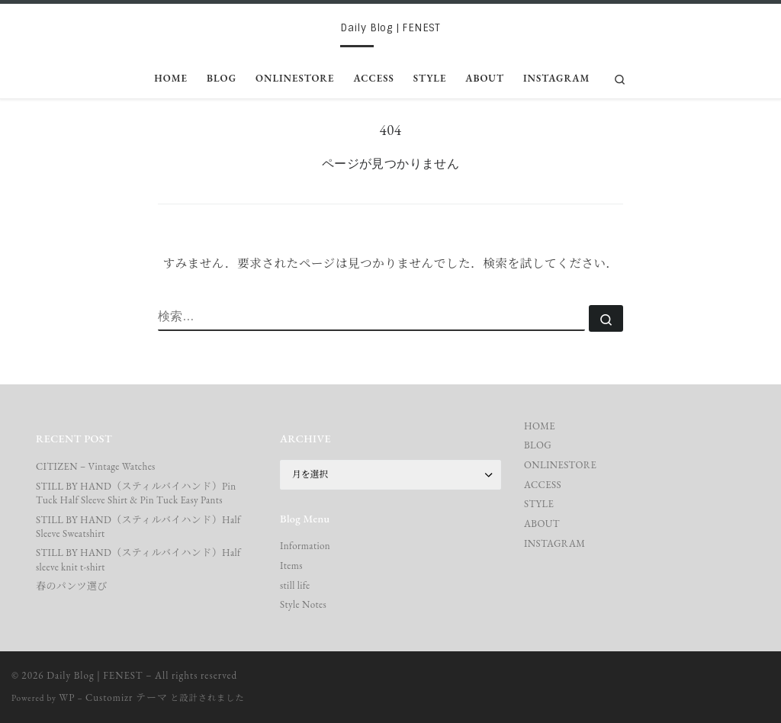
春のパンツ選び (72, 586)
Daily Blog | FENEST (95, 675)
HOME (539, 425)
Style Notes (303, 604)
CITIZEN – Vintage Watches (96, 466)
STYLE (539, 503)
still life (295, 585)
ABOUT (542, 523)
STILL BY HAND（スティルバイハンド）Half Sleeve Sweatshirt (138, 526)
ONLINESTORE (560, 464)
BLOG (537, 445)
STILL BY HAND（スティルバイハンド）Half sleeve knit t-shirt (138, 559)
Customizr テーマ (126, 697)
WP (67, 697)
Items (291, 565)
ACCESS (542, 484)
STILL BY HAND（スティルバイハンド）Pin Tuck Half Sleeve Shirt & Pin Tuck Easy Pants (136, 493)
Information (305, 545)
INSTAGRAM (555, 543)
